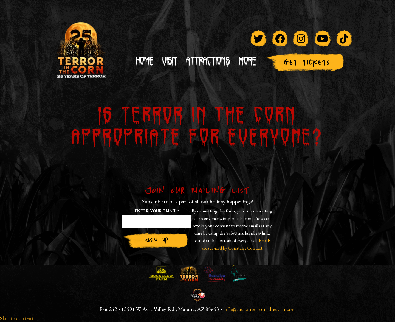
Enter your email (156, 211)
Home (145, 61)
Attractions (208, 61)
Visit (169, 61)
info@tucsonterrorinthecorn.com (259, 309)
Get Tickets (307, 62)
